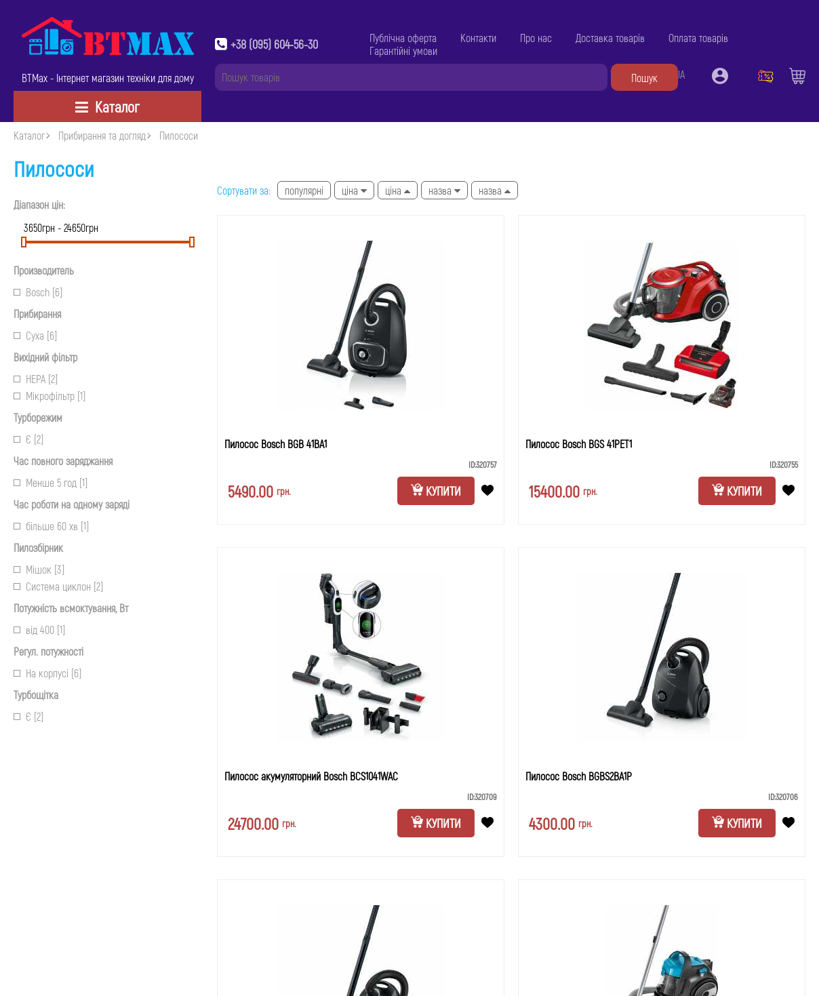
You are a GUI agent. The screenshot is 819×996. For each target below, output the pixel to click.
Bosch (38, 291)
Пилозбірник (38, 547)
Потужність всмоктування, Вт (71, 607)
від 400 (39, 629)
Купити (436, 490)
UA (680, 74)
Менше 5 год (50, 482)
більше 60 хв (51, 525)
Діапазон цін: (39, 204)
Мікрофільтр (49, 395)
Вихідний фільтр (45, 357)
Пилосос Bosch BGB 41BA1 (275, 443)
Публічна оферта (403, 37)
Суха (35, 335)
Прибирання (37, 313)
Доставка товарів (610, 37)
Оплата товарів (698, 37)
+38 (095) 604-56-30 (274, 44)
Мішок (39, 569)
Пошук (644, 77)
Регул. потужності (48, 651)
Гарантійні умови (403, 50)
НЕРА (36, 378)
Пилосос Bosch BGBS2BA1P (578, 776)
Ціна (354, 190)
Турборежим (38, 417)
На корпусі (47, 672)
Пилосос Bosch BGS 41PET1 (578, 443)
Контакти (478, 37)
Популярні (304, 190)
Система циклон (58, 586)
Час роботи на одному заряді (71, 504)
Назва (444, 190)
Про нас (536, 37)
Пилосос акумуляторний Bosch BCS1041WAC (311, 776)
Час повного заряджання (63, 460)
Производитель (44, 270)
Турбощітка (36, 694)
